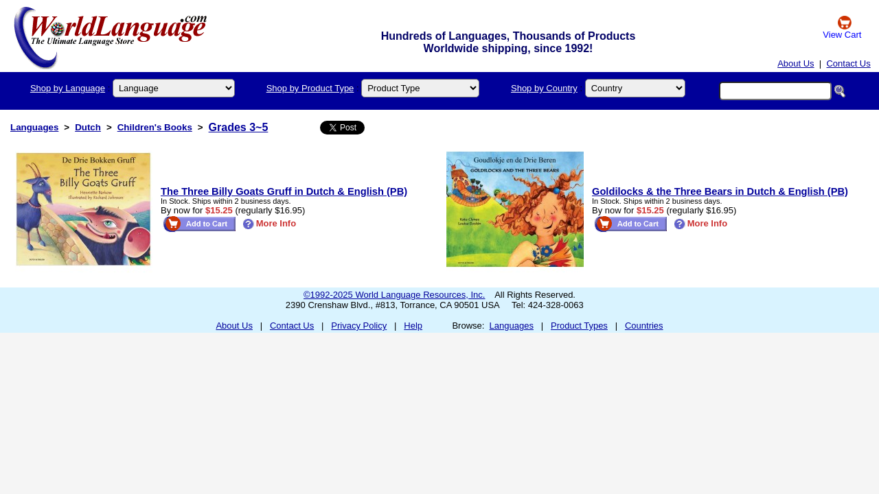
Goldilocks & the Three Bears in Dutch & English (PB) (720, 191)
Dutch (88, 127)
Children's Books (154, 127)
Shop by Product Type (310, 88)
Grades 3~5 (239, 127)
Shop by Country (544, 88)
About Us (795, 63)
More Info (269, 223)
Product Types (579, 325)
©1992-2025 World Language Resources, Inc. (394, 295)
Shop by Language (67, 88)
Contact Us (848, 63)
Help (413, 325)
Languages (34, 127)
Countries (644, 325)
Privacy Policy (359, 325)
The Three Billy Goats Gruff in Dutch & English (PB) (284, 191)
